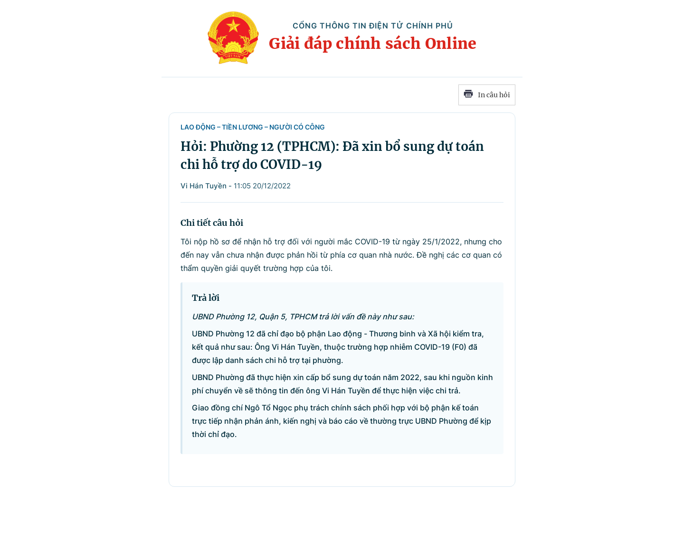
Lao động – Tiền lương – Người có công (252, 127)
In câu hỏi (487, 95)
